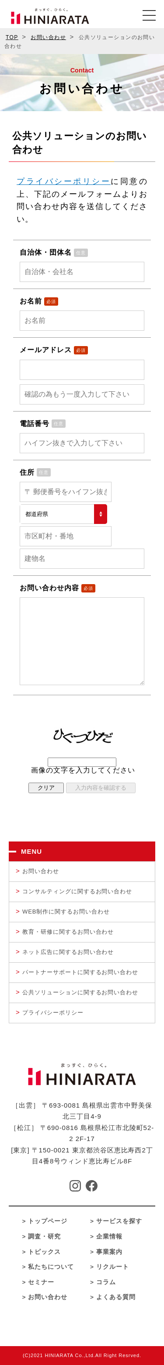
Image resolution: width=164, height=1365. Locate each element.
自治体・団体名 (46, 252)
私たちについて (51, 1267)
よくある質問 (116, 1297)
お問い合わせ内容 (49, 588)
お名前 (31, 301)
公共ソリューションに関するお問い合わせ (80, 992)
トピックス (44, 1252)
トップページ (47, 1221)
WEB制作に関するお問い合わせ (66, 911)
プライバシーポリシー (64, 181)
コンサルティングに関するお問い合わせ (77, 891)
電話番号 (34, 423)
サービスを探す (119, 1221)
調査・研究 (44, 1236)
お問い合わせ (48, 37)
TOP (12, 37)
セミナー (41, 1282)
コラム (106, 1282)
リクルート (112, 1267)
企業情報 (109, 1236)
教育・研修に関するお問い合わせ (68, 931)
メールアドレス (46, 350)
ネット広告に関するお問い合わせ (68, 952)
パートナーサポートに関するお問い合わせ (80, 972)
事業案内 (109, 1252)
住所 (27, 472)
